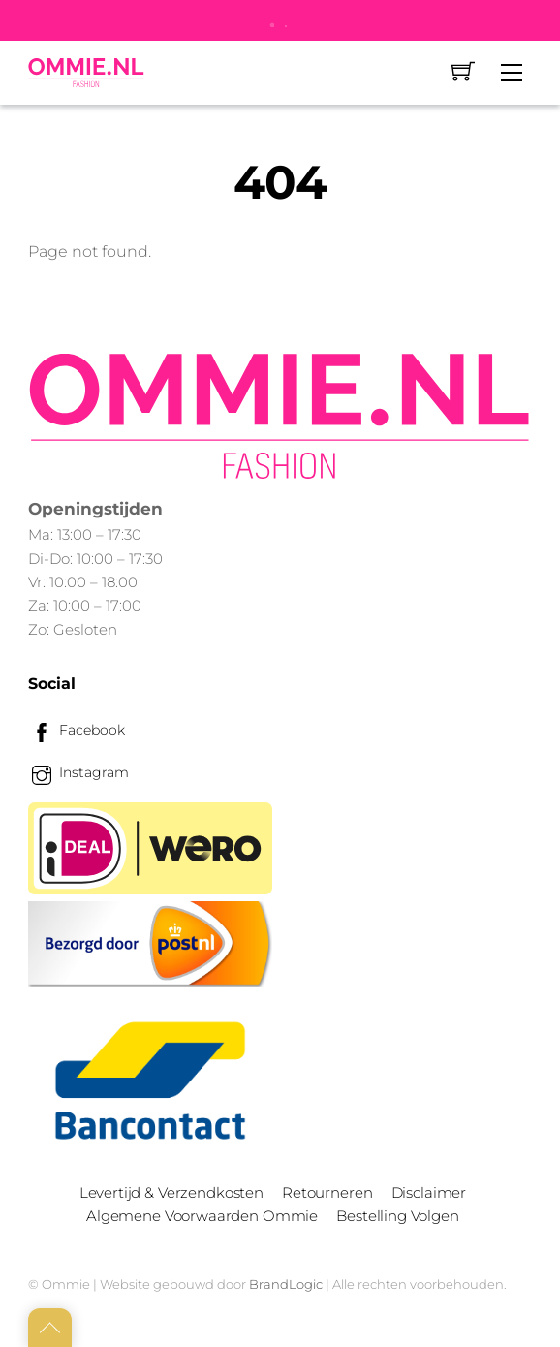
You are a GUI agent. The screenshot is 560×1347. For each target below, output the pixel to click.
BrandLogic (286, 1284)
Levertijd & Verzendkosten (171, 1192)
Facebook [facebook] (76, 729)
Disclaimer (428, 1192)
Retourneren (327, 1192)
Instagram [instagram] (78, 772)
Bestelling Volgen (397, 1215)
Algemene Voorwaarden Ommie (202, 1215)
